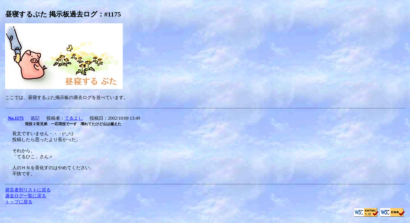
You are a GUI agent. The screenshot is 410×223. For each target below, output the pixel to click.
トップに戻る (18, 201)
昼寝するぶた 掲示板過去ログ (51, 14)
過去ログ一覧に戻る (25, 195)
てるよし (74, 118)
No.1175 (16, 118)
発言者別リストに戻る (28, 189)
